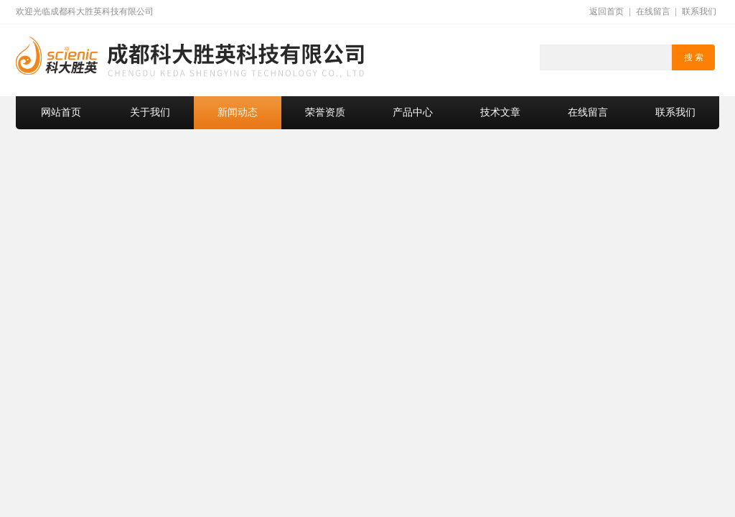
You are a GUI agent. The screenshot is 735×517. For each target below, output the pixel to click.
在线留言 (653, 11)
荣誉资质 (325, 112)
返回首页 (606, 11)
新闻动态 (237, 112)
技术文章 (500, 112)
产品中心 (413, 112)
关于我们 (150, 112)
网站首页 (61, 112)
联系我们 (699, 11)
